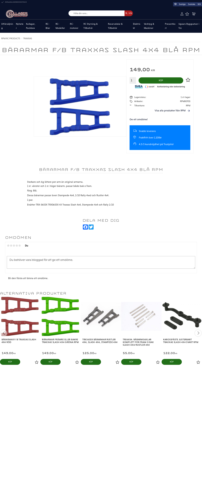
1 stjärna (8, 246)
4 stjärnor (16, 246)
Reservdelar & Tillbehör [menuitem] (115, 26)
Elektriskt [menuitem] (136, 26)
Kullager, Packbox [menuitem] (30, 26)
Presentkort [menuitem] (170, 26)
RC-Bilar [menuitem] (48, 26)
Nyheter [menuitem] (20, 26)
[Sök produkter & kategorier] (92, 13)
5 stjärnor (19, 246)
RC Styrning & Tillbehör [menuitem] (90, 26)
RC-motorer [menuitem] (74, 26)
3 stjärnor (13, 246)
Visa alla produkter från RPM (170, 111)
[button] (187, 14)
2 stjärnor (11, 246)
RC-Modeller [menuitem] (60, 26)
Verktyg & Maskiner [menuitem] (149, 26)
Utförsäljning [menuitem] (7, 26)
